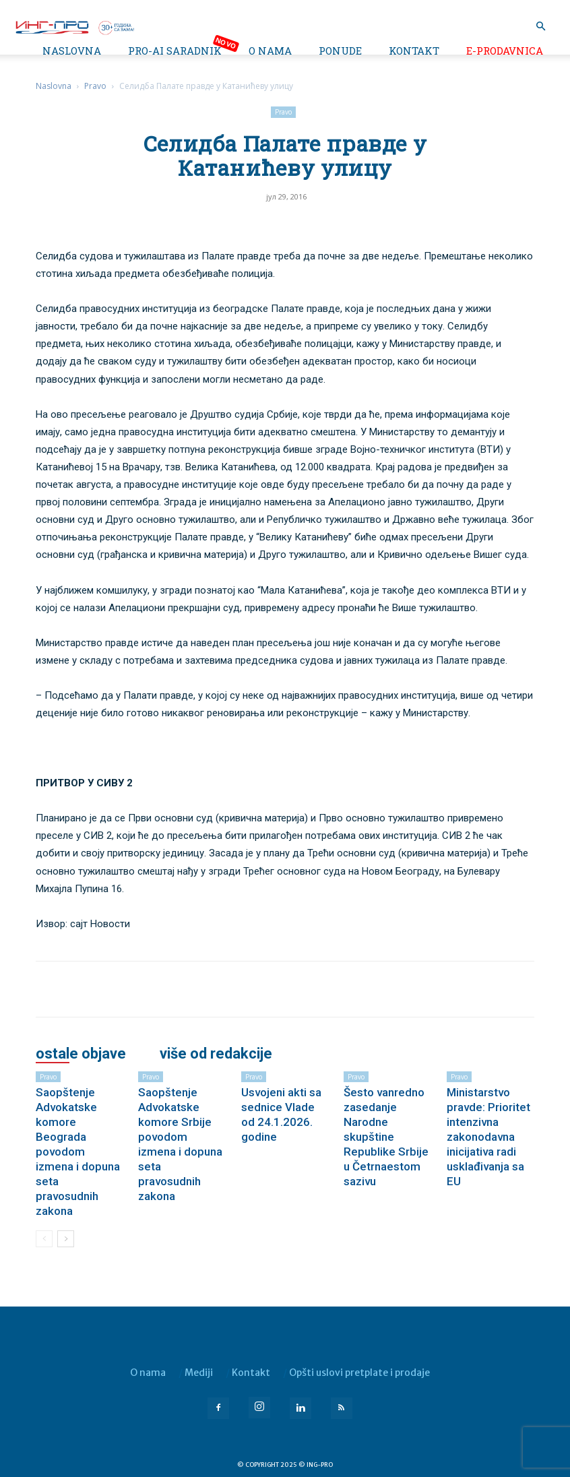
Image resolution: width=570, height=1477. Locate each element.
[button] (540, 26)
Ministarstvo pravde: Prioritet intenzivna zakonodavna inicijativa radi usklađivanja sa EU (488, 1137)
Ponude (340, 50)
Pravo (95, 86)
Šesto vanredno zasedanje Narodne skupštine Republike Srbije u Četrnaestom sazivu (386, 1137)
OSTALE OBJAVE (81, 1054)
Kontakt (414, 50)
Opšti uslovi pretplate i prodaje (359, 1372)
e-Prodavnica (504, 50)
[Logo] (74, 26)
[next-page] (65, 1238)
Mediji (199, 1372)
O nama (270, 50)
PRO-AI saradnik (175, 50)
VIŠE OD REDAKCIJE (216, 1054)
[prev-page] (44, 1238)
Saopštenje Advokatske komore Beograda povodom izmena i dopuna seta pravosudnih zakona (78, 1152)
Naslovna (71, 50)
